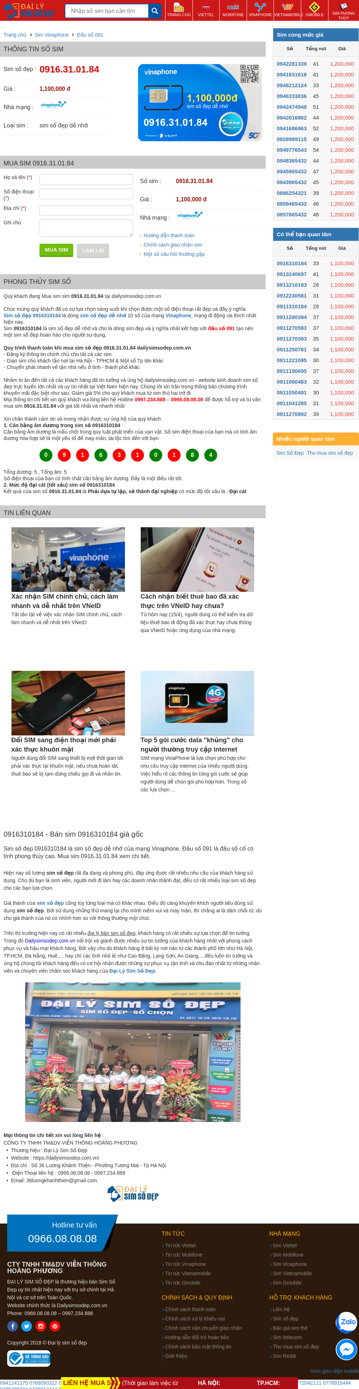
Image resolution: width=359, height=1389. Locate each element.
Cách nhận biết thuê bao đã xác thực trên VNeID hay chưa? (190, 601)
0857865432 (292, 214)
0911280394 (292, 317)
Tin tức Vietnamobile (188, 1273)
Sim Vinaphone (290, 1264)
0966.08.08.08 (62, 1238)
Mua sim (56, 250)
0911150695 (292, 371)
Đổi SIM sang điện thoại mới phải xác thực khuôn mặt (63, 744)
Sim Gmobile (287, 1283)
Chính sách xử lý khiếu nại (195, 1319)
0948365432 (292, 161)
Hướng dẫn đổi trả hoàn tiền (197, 1337)
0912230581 (292, 296)
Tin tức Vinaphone (185, 1264)
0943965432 (292, 182)
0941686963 (292, 128)
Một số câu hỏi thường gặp (174, 254)
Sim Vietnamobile (292, 1273)
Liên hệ (281, 1309)
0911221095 (292, 360)
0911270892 (292, 414)
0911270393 (292, 339)
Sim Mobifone (288, 1255)
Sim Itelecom (287, 1337)
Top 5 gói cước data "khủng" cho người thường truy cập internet (192, 744)
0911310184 (292, 306)
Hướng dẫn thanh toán (169, 235)
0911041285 (292, 403)
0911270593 (292, 328)
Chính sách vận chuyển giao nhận (203, 1328)
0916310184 (292, 263)
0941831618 (292, 74)
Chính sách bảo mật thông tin (198, 1347)
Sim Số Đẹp (290, 453)
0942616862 (292, 117)
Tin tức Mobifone (183, 1255)
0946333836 (292, 96)
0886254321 (292, 193)
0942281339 (292, 64)
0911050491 (292, 392)
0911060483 (292, 382)
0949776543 (292, 150)
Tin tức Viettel (180, 1245)
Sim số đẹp (286, 1319)
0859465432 (292, 204)
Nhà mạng (284, 1234)
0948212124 (292, 85)
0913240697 (292, 274)
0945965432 (292, 171)
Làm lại (93, 250)
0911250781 (292, 349)
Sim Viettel (285, 1245)
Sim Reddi (284, 1356)
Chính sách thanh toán (190, 1309)
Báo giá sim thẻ (290, 1328)
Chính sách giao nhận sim (173, 245)
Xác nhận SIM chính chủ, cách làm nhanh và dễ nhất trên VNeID (64, 601)
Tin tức (173, 1234)
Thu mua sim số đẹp (330, 453)
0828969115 (292, 139)
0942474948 (292, 107)
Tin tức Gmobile (183, 1283)
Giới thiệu (176, 1356)
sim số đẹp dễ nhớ (103, 315)
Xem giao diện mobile (335, 1371)
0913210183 (292, 285)
